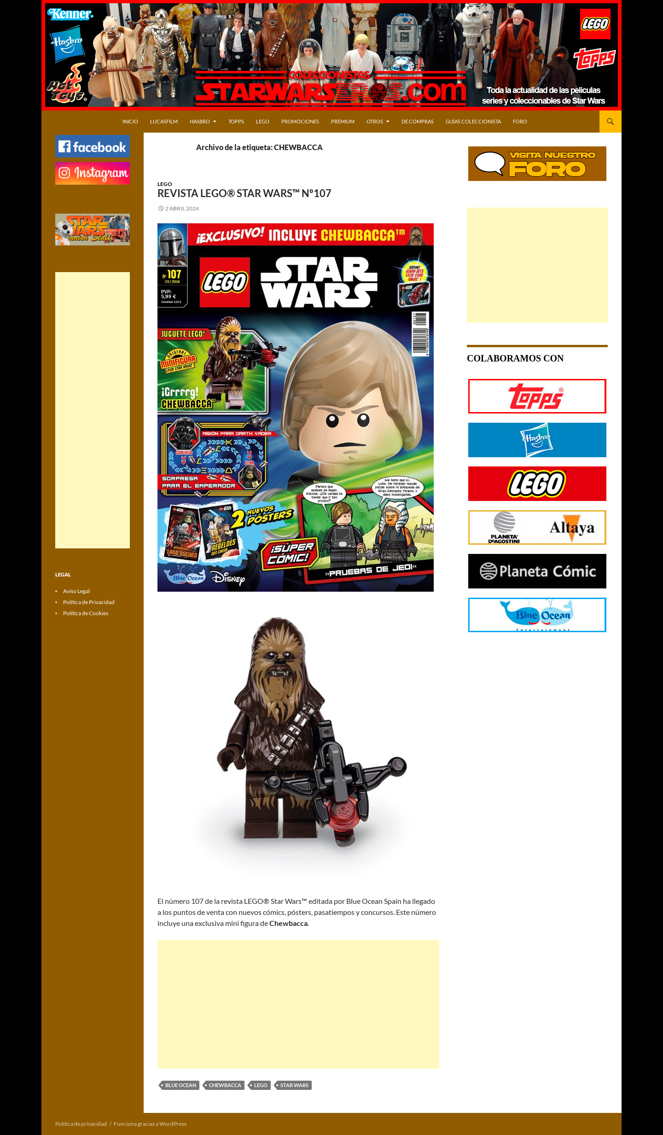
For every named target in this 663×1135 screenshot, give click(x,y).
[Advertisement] (298, 1004)
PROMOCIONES (300, 121)
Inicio (130, 121)
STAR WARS (294, 1085)
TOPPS (236, 121)
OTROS (374, 121)
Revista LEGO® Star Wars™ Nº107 (244, 193)
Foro (520, 121)
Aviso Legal (76, 591)
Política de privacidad (81, 1123)
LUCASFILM (164, 121)
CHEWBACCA (225, 1085)
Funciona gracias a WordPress (150, 1123)
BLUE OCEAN (180, 1085)
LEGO (262, 121)
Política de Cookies (85, 613)
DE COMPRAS (417, 121)
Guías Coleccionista (473, 121)
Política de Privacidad (89, 602)
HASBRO (200, 121)
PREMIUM (343, 121)
